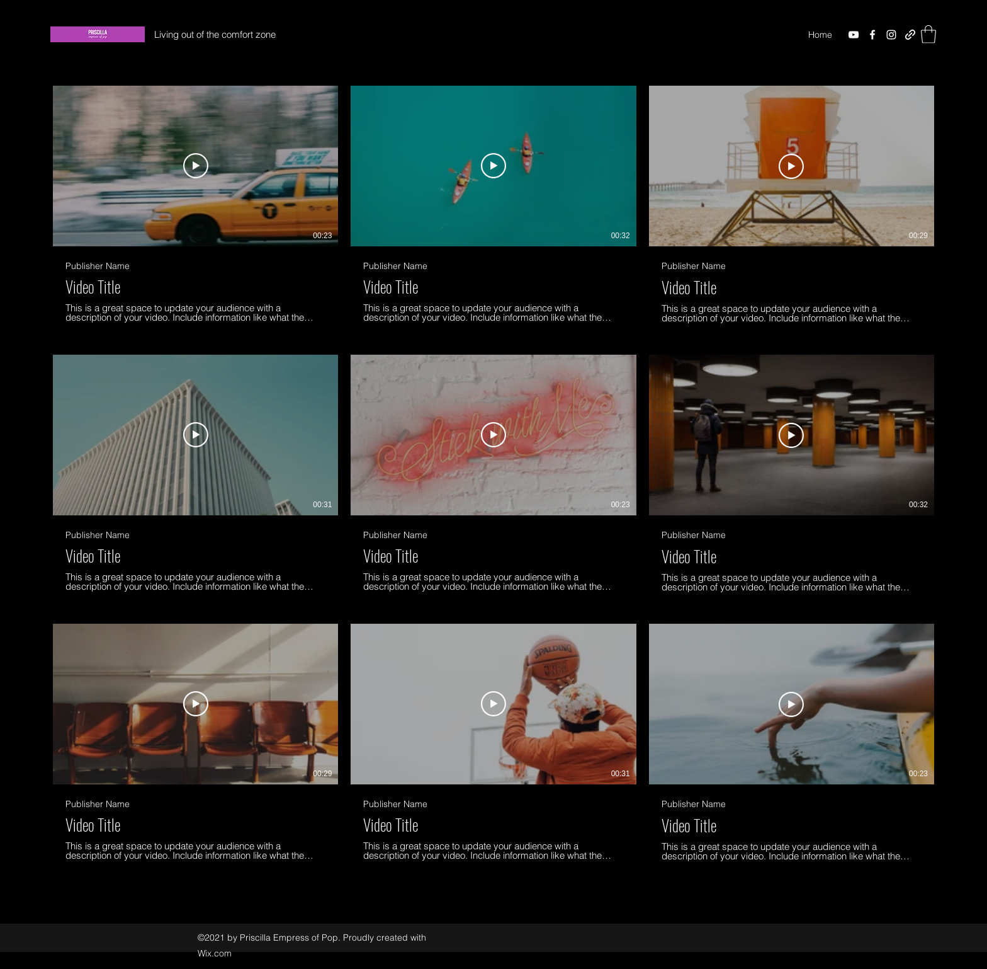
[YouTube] (853, 34)
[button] (928, 34)
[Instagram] (891, 34)
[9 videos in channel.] (493, 473)
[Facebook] (872, 34)
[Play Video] (195, 166)
